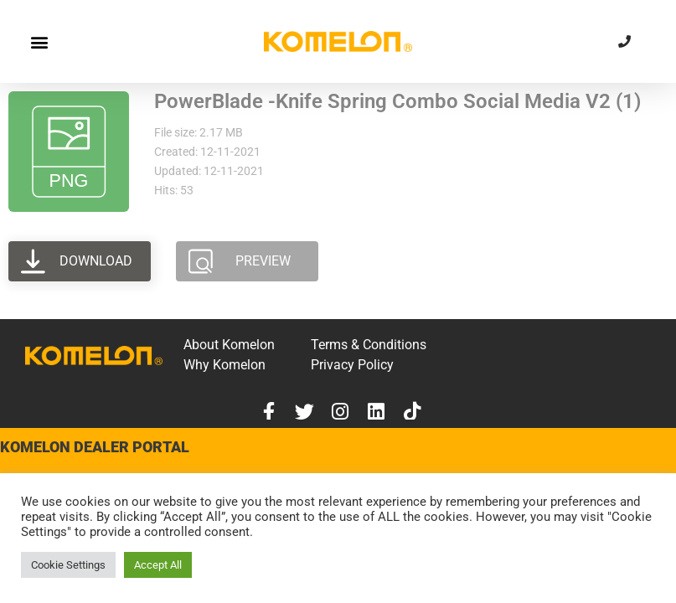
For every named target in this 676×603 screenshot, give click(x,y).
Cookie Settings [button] (68, 565)
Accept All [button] (158, 565)
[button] (39, 41)
